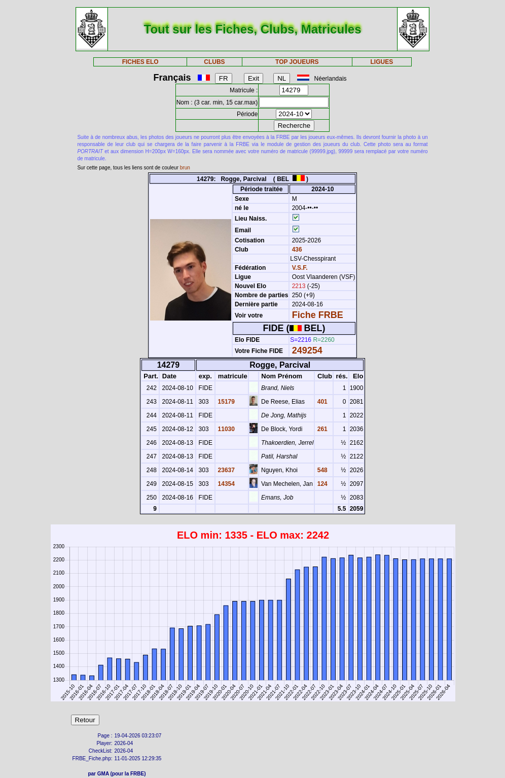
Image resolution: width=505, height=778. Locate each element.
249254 (307, 350)
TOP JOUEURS (297, 61)
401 (321, 401)
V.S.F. (300, 267)
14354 (225, 483)
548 (321, 470)
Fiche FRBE (317, 315)
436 (296, 249)
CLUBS (214, 61)
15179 (225, 401)
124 (321, 483)
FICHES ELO (140, 61)
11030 (225, 429)
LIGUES (381, 61)
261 (321, 429)
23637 (225, 470)
